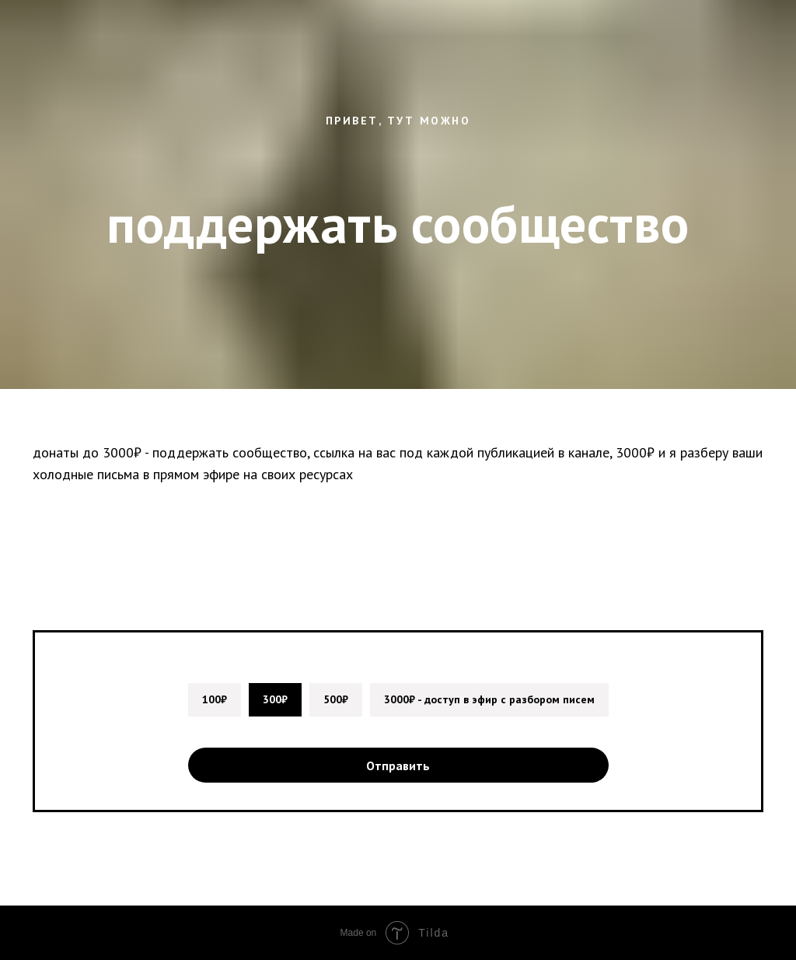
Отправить (398, 765)
